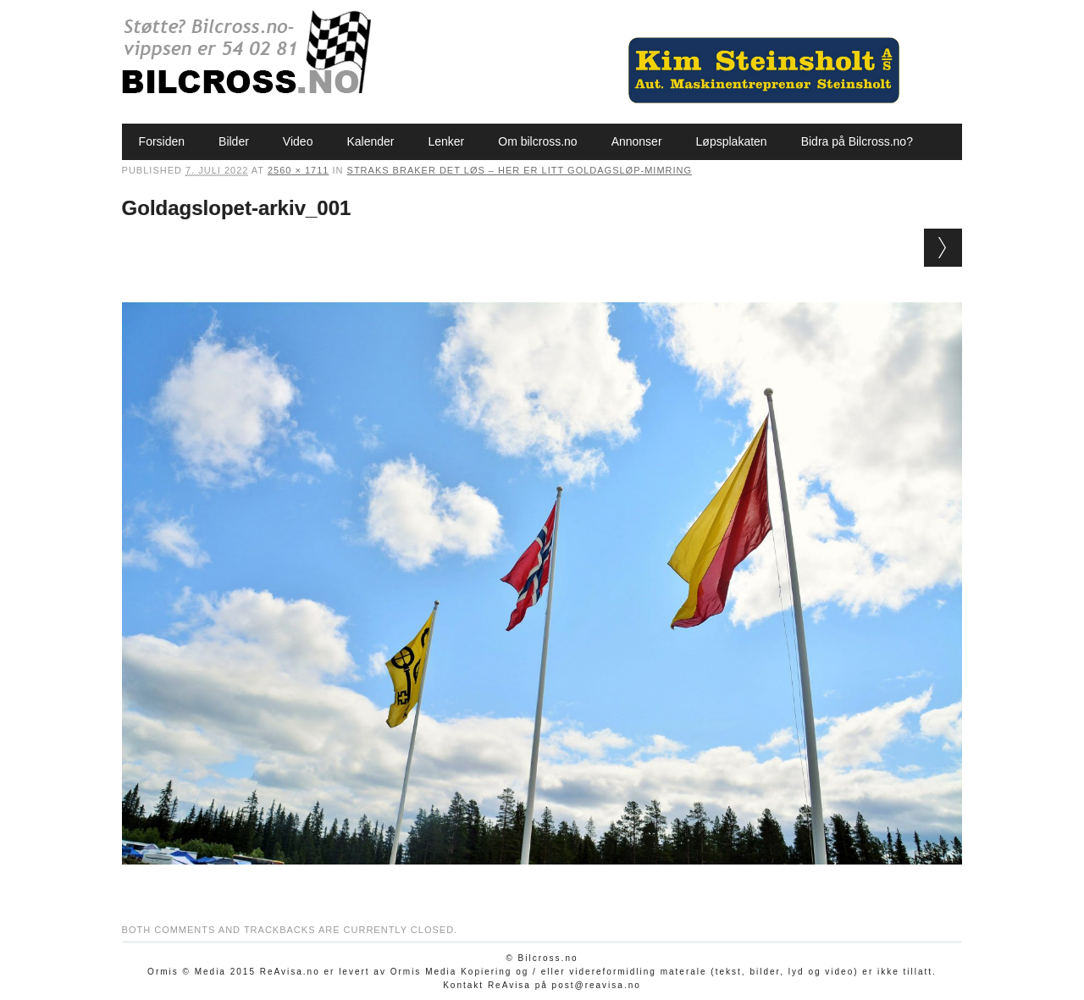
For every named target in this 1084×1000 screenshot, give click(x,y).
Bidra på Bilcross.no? (857, 141)
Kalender (370, 141)
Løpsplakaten (731, 141)
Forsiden (162, 141)
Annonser (636, 141)
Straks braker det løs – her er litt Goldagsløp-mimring (520, 170)
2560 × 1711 (298, 170)
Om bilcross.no (537, 141)
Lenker (446, 141)
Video (298, 141)
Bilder (233, 141)
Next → (943, 248)
